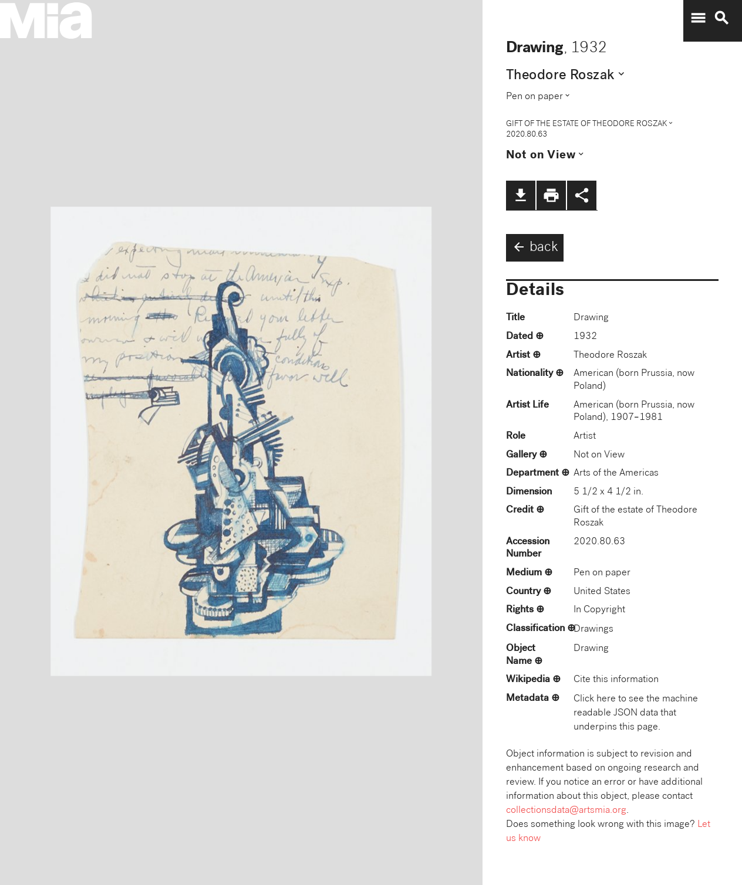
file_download (520, 195)
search (721, 18)
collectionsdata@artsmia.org (566, 811)
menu (698, 18)
